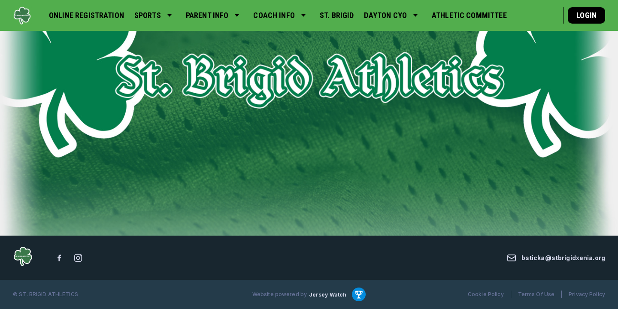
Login (586, 15)
